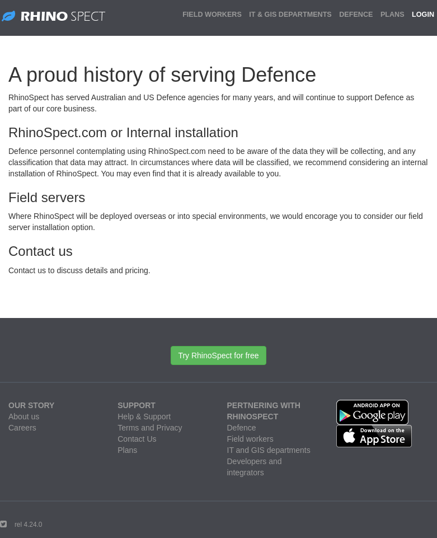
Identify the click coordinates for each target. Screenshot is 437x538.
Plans (127, 450)
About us (23, 416)
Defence (241, 427)
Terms (128, 427)
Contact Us (137, 438)
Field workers (250, 438)
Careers (22, 427)
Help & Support (144, 416)
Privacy (169, 427)
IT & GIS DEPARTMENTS (290, 14)
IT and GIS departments (269, 450)
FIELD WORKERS (212, 14)
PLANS (392, 14)
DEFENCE (356, 14)
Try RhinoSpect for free (218, 355)
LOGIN (423, 14)
